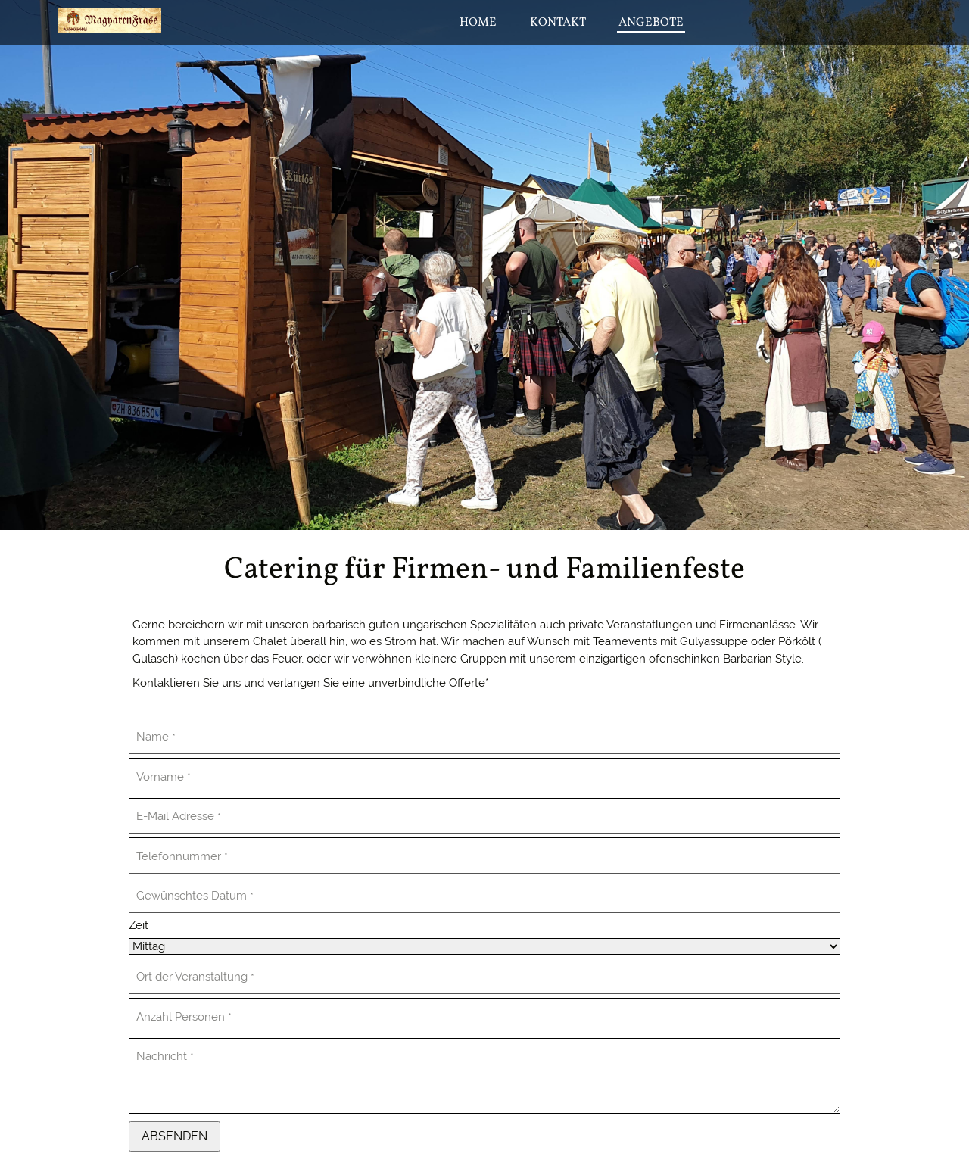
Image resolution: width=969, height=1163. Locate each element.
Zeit (138, 925)
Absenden (174, 1136)
